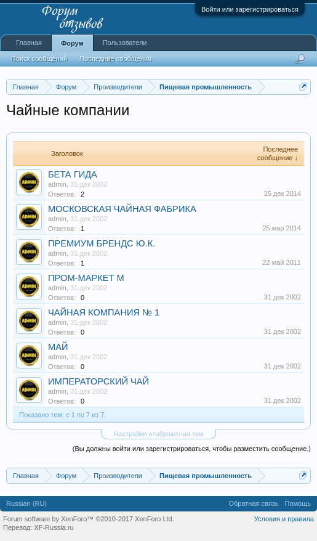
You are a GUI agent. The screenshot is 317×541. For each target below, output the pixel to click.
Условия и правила (284, 519)
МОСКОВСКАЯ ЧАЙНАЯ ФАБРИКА (122, 209)
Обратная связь (253, 503)
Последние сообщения (115, 58)
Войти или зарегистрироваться (250, 9)
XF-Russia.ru (53, 527)
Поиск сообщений (39, 58)
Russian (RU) (26, 503)
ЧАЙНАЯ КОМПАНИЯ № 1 (103, 312)
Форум (72, 43)
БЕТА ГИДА (72, 174)
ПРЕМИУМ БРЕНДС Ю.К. (101, 243)
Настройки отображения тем (159, 433)
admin (57, 184)
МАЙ (58, 347)
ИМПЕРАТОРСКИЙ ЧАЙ (98, 381)
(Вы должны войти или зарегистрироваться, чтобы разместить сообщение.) (192, 448)
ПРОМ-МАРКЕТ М (86, 278)
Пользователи (125, 42)
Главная (29, 42)
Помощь (298, 503)
